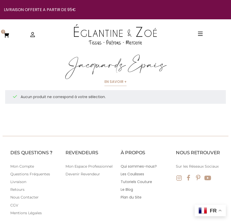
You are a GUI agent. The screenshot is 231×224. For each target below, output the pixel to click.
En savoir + (115, 81)
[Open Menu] (200, 34)
